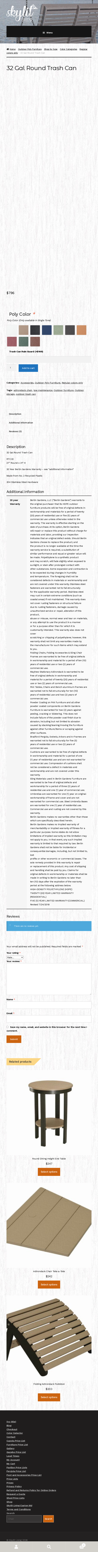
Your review (14, 961)
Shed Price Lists (15, 1498)
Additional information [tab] (21, 422)
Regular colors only (72, 382)
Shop (9, 1501)
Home (13, 49)
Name (11, 999)
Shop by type (50, 49)
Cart (75, 1544)
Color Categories (68, 49)
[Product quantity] (12, 367)
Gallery (10, 1448)
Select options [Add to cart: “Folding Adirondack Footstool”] (49, 1397)
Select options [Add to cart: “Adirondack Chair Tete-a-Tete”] (49, 1284)
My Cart (11, 1463)
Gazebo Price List (16, 1452)
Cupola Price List (16, 1440)
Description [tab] (15, 414)
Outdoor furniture (64, 390)
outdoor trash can (26, 394)
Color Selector (15, 1433)
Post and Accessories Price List (24, 1475)
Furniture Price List (17, 1444)
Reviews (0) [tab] (15, 431)
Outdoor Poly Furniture (30, 49)
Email (10, 1013)
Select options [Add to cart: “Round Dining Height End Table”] (49, 1171)
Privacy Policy (14, 1486)
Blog (9, 1425)
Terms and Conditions (19, 1509)
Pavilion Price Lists (17, 1467)
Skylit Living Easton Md (19, 1505)
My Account (13, 1459)
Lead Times (13, 1456)
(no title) (11, 1421)
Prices (10, 1482)
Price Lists (12, 1478)
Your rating (14, 952)
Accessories (27, 382)
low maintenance (43, 390)
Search (10, 1513)
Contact (11, 1436)
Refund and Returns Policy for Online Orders (31, 1490)
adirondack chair (23, 390)
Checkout (12, 1429)
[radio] (12, 330)
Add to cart (28, 368)
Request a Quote (16, 1494)
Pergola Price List (16, 1471)
